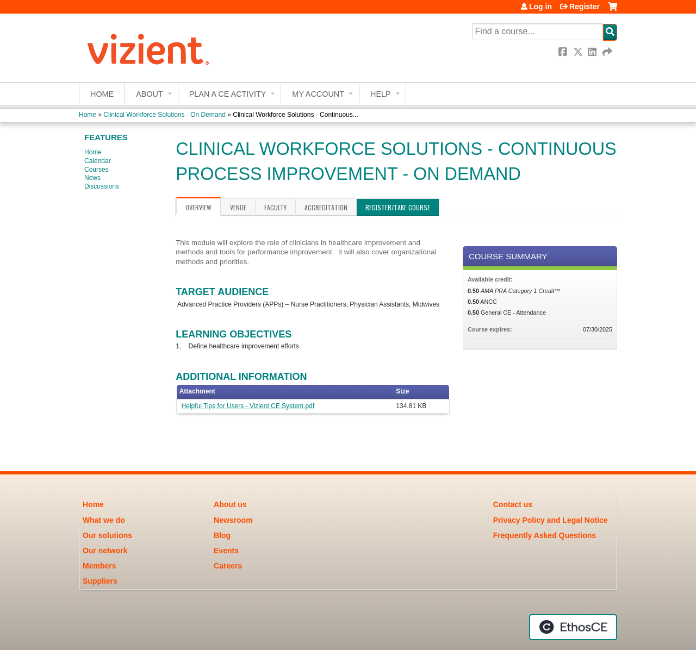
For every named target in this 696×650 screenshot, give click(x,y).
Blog (222, 535)
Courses (96, 169)
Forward (607, 52)
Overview (198, 207)
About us (230, 504)
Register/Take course (397, 207)
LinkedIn (593, 52)
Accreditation (325, 207)
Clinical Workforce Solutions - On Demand (164, 114)
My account (318, 94)
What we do (104, 520)
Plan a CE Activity (227, 94)
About (149, 94)
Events (226, 550)
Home (102, 94)
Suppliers (100, 581)
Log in (540, 6)
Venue (238, 207)
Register (584, 6)
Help (380, 94)
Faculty (275, 207)
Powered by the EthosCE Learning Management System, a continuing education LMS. (573, 627)
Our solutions (107, 535)
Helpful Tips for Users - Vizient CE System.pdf (248, 406)
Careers (228, 565)
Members (99, 565)
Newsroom (233, 520)
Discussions (101, 186)
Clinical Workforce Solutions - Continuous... (295, 114)
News (92, 178)
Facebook (563, 52)
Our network (105, 550)
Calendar (97, 161)
